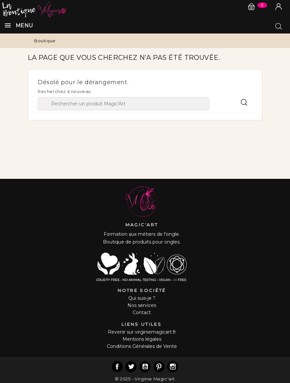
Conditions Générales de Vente (142, 346)
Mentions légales (142, 339)
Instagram (172, 366)
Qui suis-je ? (141, 298)
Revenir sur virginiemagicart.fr (142, 332)
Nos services (141, 305)
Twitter (131, 366)
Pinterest (159, 366)
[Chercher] (123, 103)
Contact (142, 312)
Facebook (117, 366)
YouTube (145, 366)
